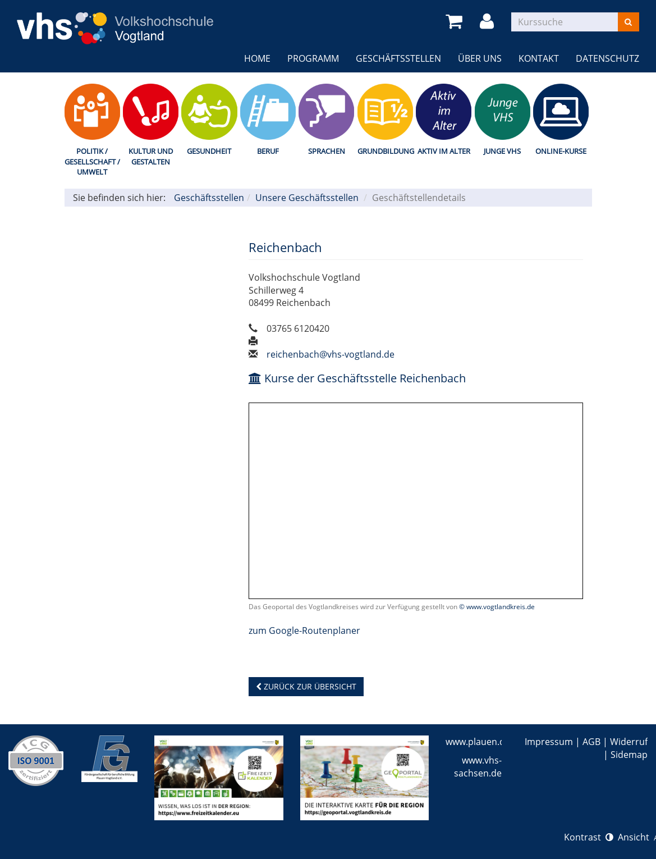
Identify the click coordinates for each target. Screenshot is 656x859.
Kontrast (588, 837)
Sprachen (326, 151)
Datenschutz (607, 58)
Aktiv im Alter (444, 151)
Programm (313, 58)
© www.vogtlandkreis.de (497, 606)
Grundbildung (385, 151)
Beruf (268, 151)
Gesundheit (209, 151)
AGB (591, 741)
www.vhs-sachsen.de (478, 766)
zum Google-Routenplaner (304, 630)
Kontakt (539, 58)
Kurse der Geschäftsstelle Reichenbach (357, 378)
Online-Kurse (560, 151)
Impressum (549, 741)
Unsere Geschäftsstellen (307, 197)
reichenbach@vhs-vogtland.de (330, 354)
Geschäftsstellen (398, 58)
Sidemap (629, 754)
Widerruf (629, 741)
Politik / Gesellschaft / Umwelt (92, 161)
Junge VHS (502, 151)
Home (257, 58)
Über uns (480, 58)
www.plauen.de (478, 741)
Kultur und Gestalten (151, 156)
